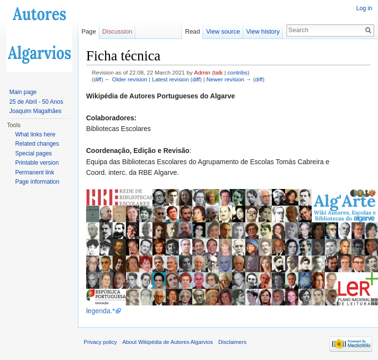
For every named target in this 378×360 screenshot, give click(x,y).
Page (88, 31)
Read (192, 31)
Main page (22, 92)
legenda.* (100, 311)
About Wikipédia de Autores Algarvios (168, 342)
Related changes (37, 143)
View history (263, 31)
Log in (364, 8)
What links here (35, 134)
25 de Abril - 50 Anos (36, 101)
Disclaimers (232, 342)
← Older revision (126, 79)
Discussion (117, 31)
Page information (37, 181)
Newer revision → (229, 79)
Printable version (36, 162)
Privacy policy (100, 342)
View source (223, 31)
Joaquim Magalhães (35, 111)
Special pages (33, 153)
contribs (237, 72)
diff (97, 79)
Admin (202, 72)
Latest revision (170, 79)
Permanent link (34, 172)
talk (218, 72)
